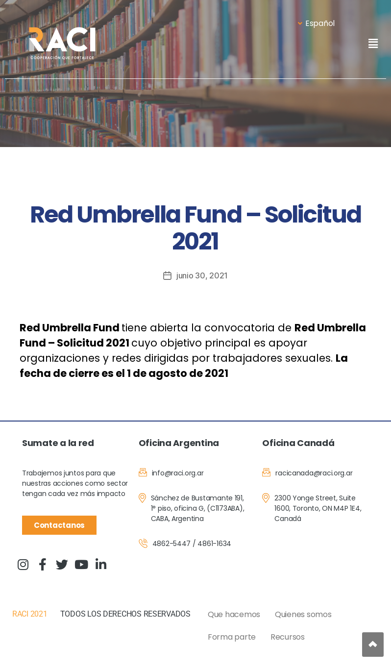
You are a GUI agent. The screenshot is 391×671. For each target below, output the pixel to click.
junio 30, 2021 (202, 275)
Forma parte (232, 637)
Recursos (287, 637)
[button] (373, 43)
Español (316, 23)
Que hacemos (234, 614)
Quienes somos (303, 614)
